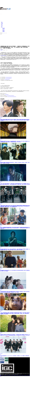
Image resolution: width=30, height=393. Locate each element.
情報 (1, 22)
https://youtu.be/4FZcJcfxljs (3, 55)
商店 (1, 24)
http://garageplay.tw (7, 94)
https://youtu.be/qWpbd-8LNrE (8, 78)
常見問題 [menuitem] (3, 28)
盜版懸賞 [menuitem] (3, 31)
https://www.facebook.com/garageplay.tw (10, 95)
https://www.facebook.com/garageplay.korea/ (12, 96)
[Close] (1, 34)
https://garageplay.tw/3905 (6, 79)
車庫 (1, 26)
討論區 (2, 23)
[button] (15, 27)
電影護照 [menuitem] (3, 30)
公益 (1, 25)
